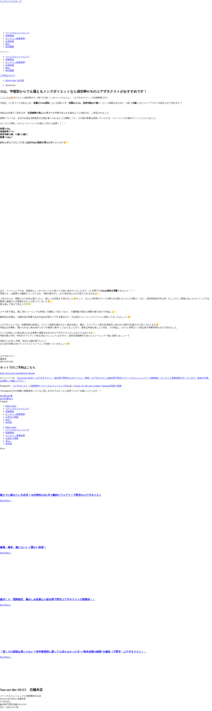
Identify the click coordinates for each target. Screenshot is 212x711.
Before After (10, 80)
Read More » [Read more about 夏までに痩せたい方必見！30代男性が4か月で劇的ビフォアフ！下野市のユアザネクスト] (5, 500)
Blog (7, 44)
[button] (106, 51)
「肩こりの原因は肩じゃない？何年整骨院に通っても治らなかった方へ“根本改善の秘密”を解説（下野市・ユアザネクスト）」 (73, 651)
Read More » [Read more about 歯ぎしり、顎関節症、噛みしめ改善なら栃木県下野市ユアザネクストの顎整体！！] (5, 605)
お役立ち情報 (11, 417)
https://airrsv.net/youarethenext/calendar (17, 373)
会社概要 (9, 46)
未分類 (20, 80)
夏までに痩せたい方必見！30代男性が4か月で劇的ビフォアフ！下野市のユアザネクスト (50, 495)
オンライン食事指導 (15, 38)
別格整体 (9, 36)
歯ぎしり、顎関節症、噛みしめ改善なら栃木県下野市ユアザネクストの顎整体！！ (47, 599)
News (7, 420)
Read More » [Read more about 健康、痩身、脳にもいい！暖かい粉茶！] (5, 553)
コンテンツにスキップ (11, 1)
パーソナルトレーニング (17, 33)
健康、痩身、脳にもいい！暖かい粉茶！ (23, 547)
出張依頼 (9, 41)
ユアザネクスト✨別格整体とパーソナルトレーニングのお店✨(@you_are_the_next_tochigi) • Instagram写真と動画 (67, 386)
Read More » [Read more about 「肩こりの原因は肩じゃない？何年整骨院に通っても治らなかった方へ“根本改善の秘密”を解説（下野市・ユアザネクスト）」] (5, 657)
